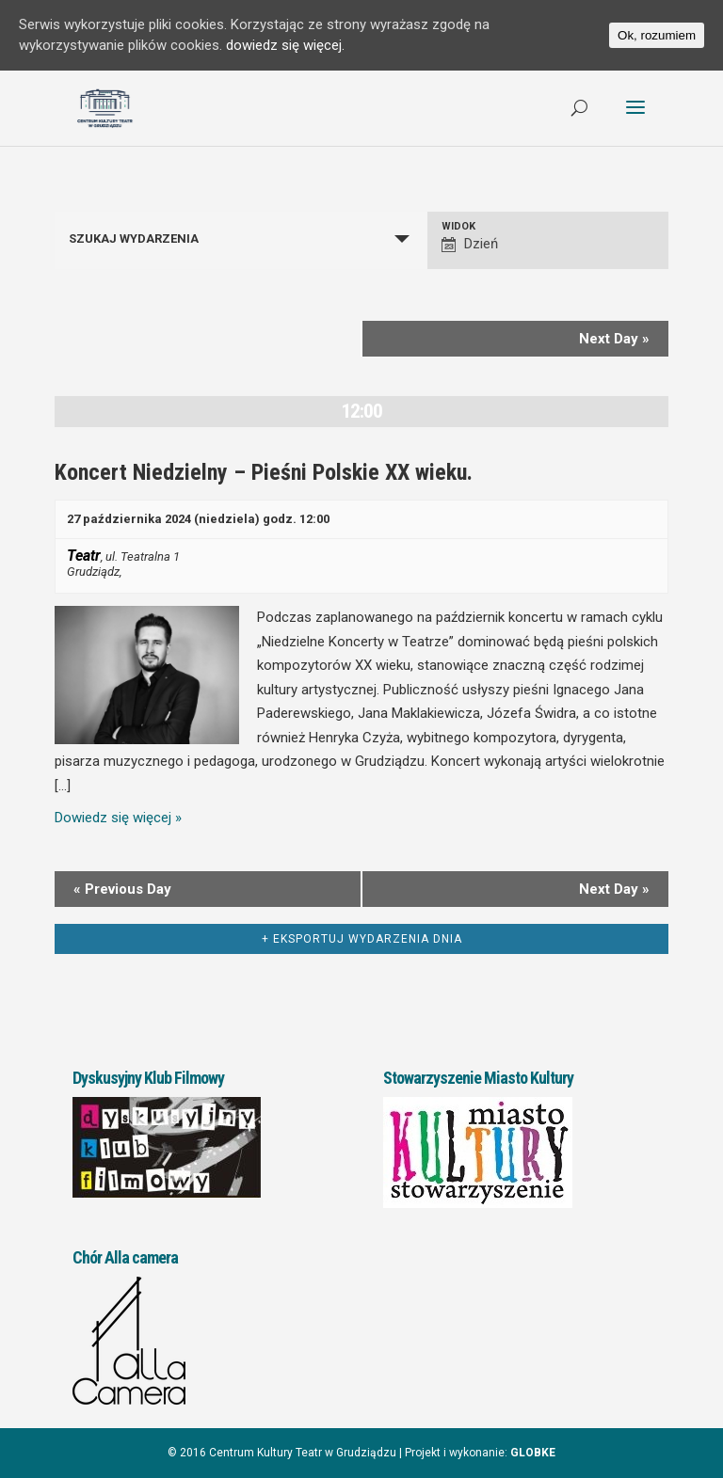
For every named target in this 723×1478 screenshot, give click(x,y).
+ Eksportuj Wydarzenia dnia (362, 939)
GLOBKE (532, 1452)
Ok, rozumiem (657, 35)
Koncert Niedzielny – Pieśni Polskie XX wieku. (264, 472)
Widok (458, 226)
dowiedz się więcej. (285, 46)
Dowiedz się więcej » (118, 817)
